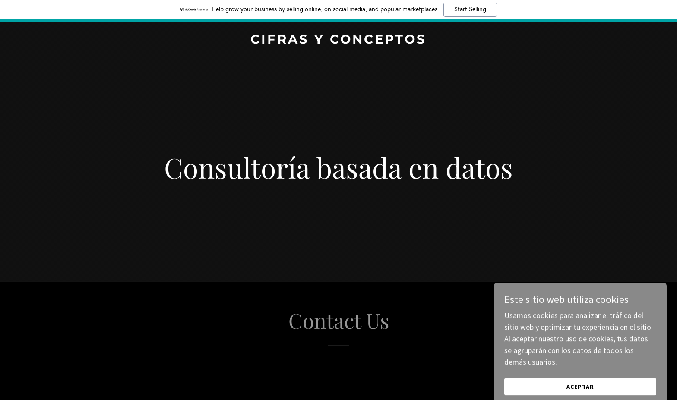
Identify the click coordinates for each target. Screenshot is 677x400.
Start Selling (470, 9)
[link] (338, 41)
